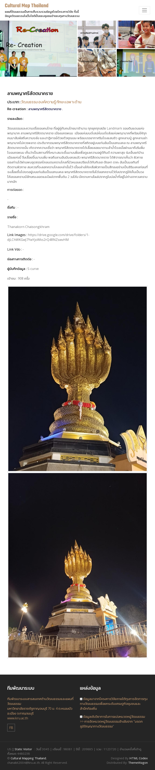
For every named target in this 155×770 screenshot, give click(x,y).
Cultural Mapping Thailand (28, 758)
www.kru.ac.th (17, 718)
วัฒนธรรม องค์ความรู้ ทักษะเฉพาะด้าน (51, 102)
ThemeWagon (138, 763)
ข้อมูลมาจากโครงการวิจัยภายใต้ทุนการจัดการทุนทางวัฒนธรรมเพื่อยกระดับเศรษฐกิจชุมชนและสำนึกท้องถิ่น (114, 704)
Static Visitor (23, 749)
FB (11, 727)
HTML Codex (138, 758)
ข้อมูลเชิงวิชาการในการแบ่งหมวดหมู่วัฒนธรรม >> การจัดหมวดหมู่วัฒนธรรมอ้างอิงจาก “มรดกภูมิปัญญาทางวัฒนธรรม (112, 721)
